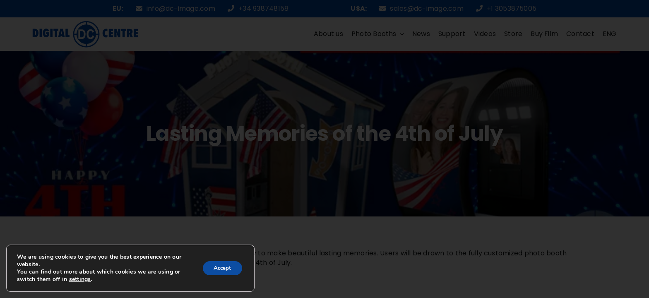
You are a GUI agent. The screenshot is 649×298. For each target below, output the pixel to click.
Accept (221, 268)
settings (87, 279)
